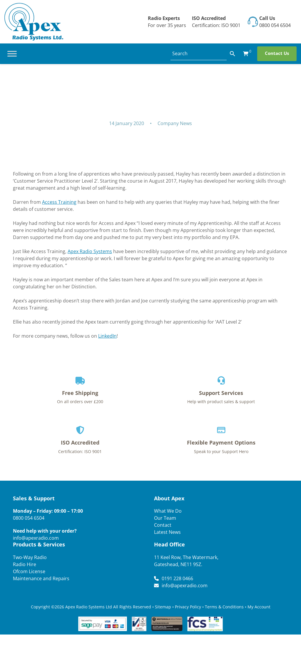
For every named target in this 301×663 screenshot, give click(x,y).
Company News (175, 123)
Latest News (167, 532)
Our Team (165, 518)
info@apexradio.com (36, 538)
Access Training (59, 202)
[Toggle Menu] (12, 53)
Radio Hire (24, 564)
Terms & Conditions (224, 607)
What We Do (168, 511)
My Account (259, 607)
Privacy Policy (188, 607)
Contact (162, 525)
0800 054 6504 (275, 25)
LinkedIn (107, 336)
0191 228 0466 (177, 578)
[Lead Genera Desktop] (33, 21)
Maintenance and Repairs (41, 578)
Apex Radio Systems (90, 251)
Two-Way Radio (30, 557)
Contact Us (277, 53)
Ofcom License (29, 571)
